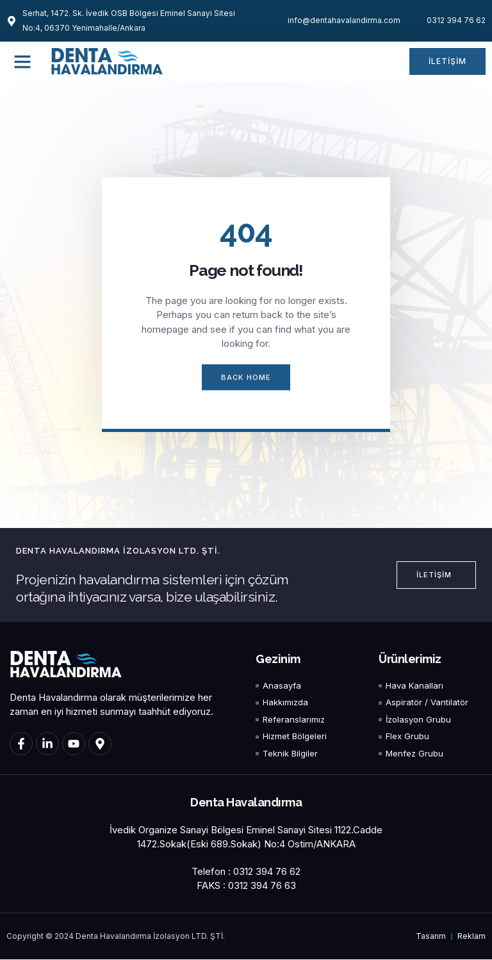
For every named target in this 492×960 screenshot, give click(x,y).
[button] (22, 61)
